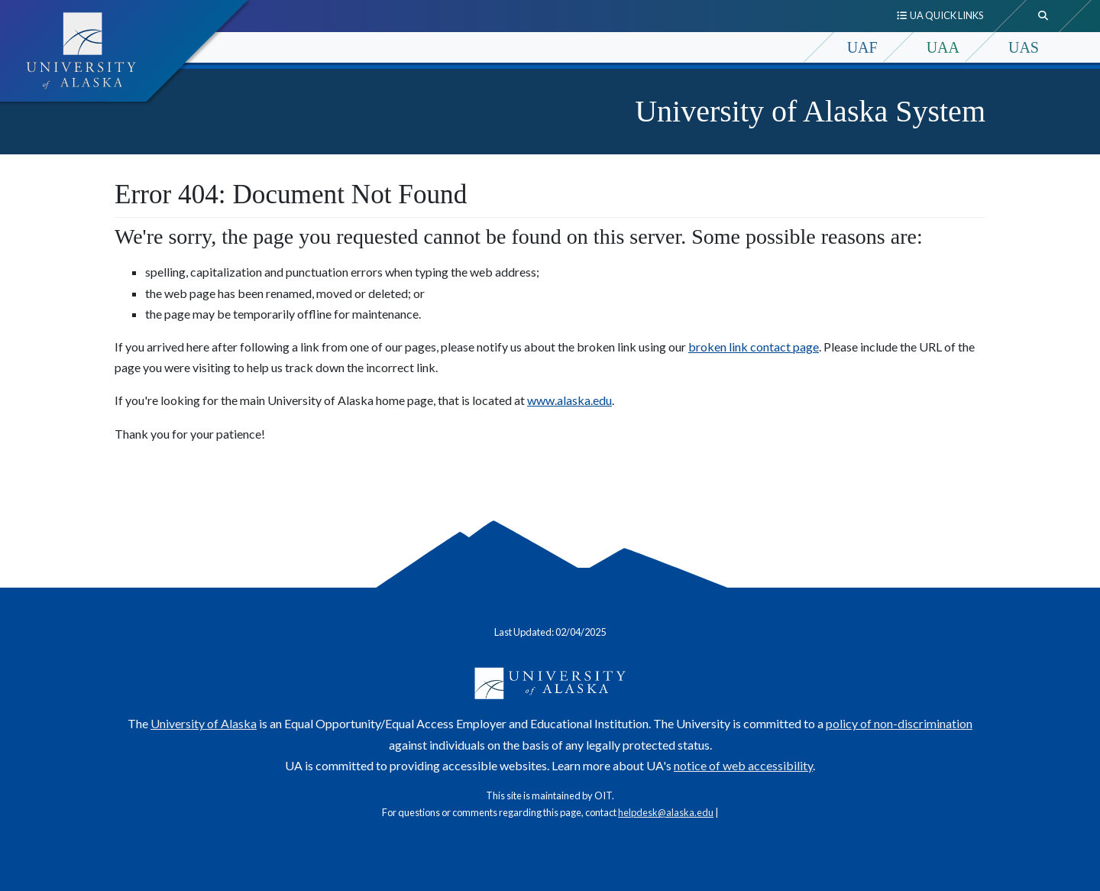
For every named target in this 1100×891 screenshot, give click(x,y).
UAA (943, 47)
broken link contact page (753, 346)
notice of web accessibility (743, 765)
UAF (862, 47)
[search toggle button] (1043, 16)
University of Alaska (203, 723)
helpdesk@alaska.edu (665, 812)
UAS (1023, 47)
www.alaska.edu (569, 400)
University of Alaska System (810, 111)
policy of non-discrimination (899, 723)
